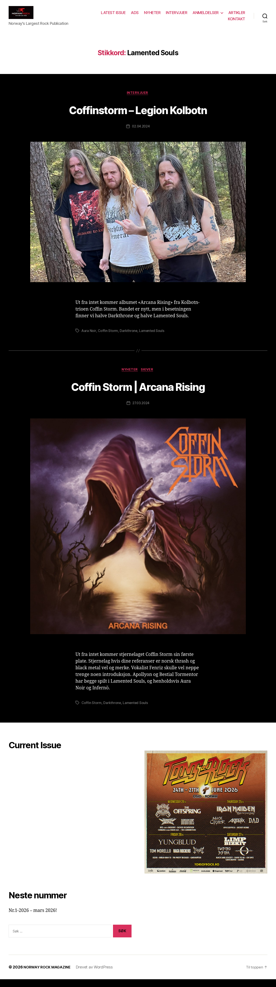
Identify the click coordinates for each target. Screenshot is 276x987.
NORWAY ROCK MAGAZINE (49, 975)
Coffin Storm (108, 338)
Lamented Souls (152, 338)
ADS (157, 16)
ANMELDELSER (228, 16)
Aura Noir (89, 338)
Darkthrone (129, 338)
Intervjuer (138, 100)
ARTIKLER (214, 22)
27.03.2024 (141, 411)
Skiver (148, 377)
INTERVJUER (198, 16)
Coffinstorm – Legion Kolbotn (138, 116)
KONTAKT (236, 22)
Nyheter (129, 377)
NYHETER (174, 16)
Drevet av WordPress (97, 975)
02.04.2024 (140, 133)
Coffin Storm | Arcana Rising (138, 393)
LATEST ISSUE (135, 16)
